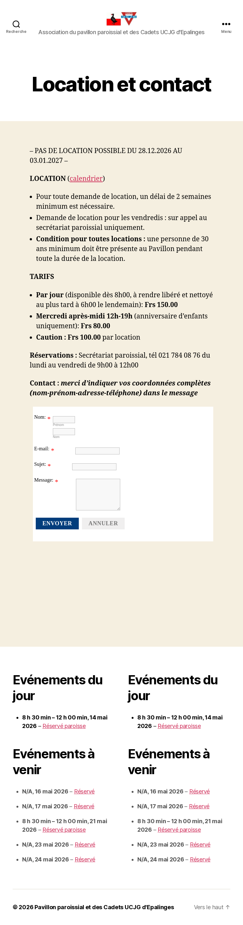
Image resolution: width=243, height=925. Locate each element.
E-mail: (41, 448)
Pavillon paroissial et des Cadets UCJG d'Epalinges (104, 907)
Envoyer (57, 523)
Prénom (58, 425)
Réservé (84, 791)
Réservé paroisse (64, 726)
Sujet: (40, 464)
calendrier (86, 179)
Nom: (40, 417)
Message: (43, 480)
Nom (56, 437)
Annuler (103, 523)
